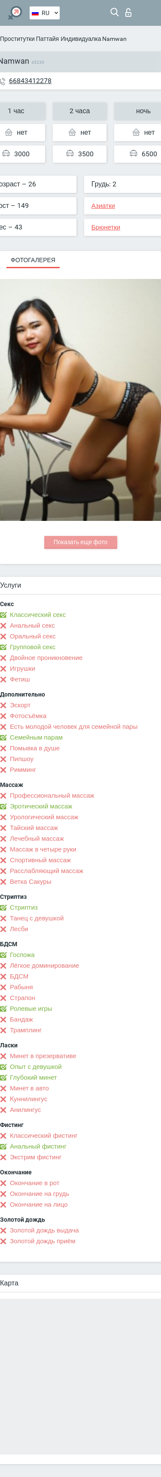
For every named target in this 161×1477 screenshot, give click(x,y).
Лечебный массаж (37, 838)
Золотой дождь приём (42, 1241)
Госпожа (22, 955)
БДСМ (19, 976)
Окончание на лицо (39, 1204)
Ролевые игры (31, 1009)
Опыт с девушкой (36, 1067)
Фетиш (20, 679)
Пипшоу (21, 759)
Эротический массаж (41, 806)
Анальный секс (32, 625)
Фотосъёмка (28, 716)
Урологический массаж (44, 817)
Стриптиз (24, 907)
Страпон (22, 998)
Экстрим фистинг (35, 1157)
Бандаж (21, 1019)
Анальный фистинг (38, 1146)
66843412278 (30, 81)
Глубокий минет (33, 1077)
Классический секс (38, 615)
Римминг (23, 770)
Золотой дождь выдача (44, 1230)
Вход (128, 12)
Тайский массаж (34, 828)
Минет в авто (29, 1088)
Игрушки (22, 668)
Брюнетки (105, 227)
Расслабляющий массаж (46, 871)
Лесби (19, 929)
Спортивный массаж (40, 860)
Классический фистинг (43, 1135)
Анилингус (25, 1110)
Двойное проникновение (46, 658)
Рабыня (21, 987)
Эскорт (20, 705)
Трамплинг (26, 1030)
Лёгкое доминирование (44, 965)
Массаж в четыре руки (43, 849)
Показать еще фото (81, 542)
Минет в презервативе (43, 1056)
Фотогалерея (33, 260)
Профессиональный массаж (52, 795)
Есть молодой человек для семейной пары (73, 727)
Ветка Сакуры (30, 882)
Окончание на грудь (39, 1194)
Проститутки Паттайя (29, 38)
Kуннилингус (28, 1099)
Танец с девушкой (37, 918)
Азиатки (103, 206)
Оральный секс (32, 636)
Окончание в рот (34, 1183)
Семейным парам (36, 737)
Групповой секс (32, 647)
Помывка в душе (35, 748)
